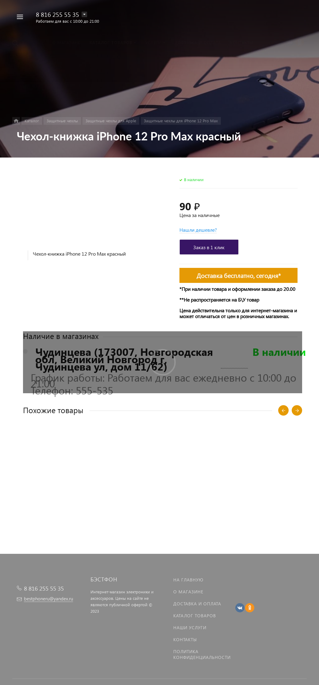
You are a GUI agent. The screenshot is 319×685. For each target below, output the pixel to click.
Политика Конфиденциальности (202, 654)
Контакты (185, 639)
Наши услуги (189, 627)
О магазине (188, 592)
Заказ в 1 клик (209, 247)
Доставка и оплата (197, 604)
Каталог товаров (194, 615)
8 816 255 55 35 (57, 14)
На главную (188, 580)
